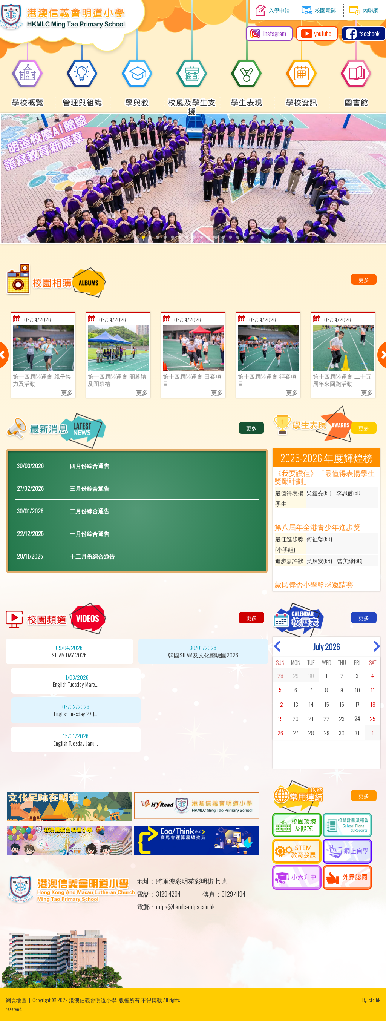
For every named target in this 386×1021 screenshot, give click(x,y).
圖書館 (356, 98)
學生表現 (246, 98)
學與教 (137, 98)
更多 (363, 279)
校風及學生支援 (192, 103)
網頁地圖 (16, 1000)
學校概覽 (27, 98)
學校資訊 (301, 98)
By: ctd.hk (371, 1000)
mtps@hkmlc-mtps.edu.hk (185, 906)
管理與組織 (82, 98)
